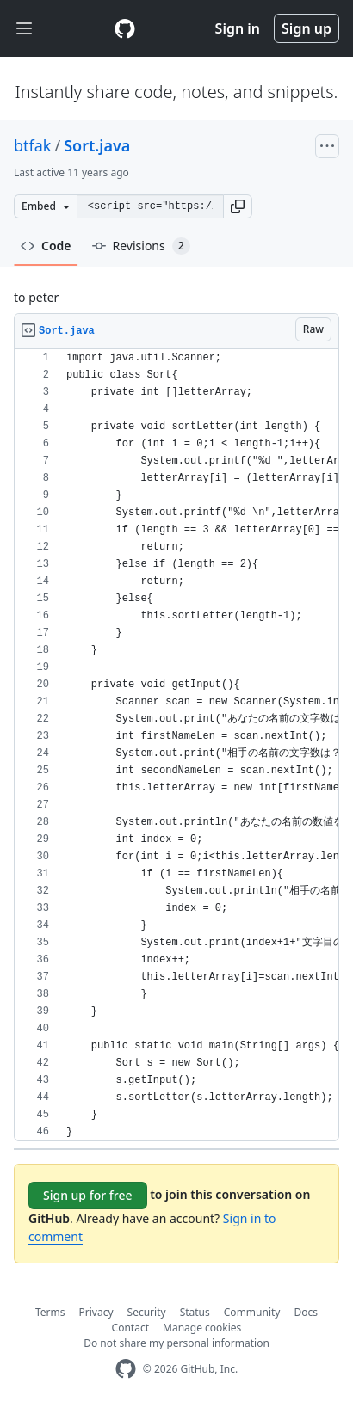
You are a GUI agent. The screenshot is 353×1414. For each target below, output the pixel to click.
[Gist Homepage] (125, 28)
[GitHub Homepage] (125, 1369)
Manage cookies (202, 1327)
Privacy (96, 1312)
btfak (32, 145)
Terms (50, 1312)
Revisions (141, 246)
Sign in (237, 28)
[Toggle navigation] (24, 29)
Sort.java (97, 145)
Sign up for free (88, 1195)
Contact (130, 1327)
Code (46, 245)
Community (252, 1312)
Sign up (306, 28)
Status (195, 1312)
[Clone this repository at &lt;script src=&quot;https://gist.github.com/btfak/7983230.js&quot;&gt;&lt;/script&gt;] (150, 206)
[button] (237, 206)
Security (146, 1312)
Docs (306, 1312)
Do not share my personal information (176, 1343)
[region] (176, 745)
